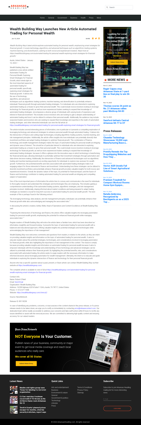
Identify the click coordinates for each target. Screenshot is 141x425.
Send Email (19, 282)
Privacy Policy (82, 390)
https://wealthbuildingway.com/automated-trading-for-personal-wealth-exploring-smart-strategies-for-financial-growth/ (55, 125)
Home (43, 17)
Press (91, 18)
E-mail (105, 399)
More (99, 18)
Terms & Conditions (84, 387)
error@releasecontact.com (85, 308)
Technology (55, 400)
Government (62, 18)
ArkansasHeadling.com (66, 422)
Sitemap (80, 392)
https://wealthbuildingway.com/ (30, 265)
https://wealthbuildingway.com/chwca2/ (32, 292)
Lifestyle (54, 403)
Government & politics (59, 398)
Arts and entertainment (60, 387)
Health (83, 18)
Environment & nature (59, 392)
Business (73, 18)
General (51, 18)
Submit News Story (117, 62)
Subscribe (117, 408)
